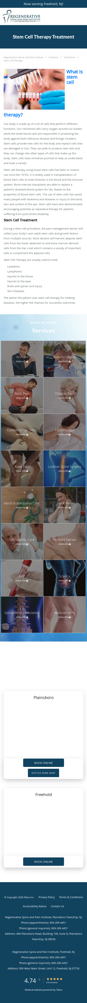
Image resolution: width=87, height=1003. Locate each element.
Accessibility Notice (35, 906)
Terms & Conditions (71, 897)
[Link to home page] (28, 16)
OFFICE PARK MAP (43, 773)
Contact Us (57, 906)
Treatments (69, 57)
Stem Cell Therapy (13, 60)
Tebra (59, 989)
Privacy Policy (46, 897)
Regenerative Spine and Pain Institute (24, 57)
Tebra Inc (29, 897)
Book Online (43, 763)
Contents (54, 57)
